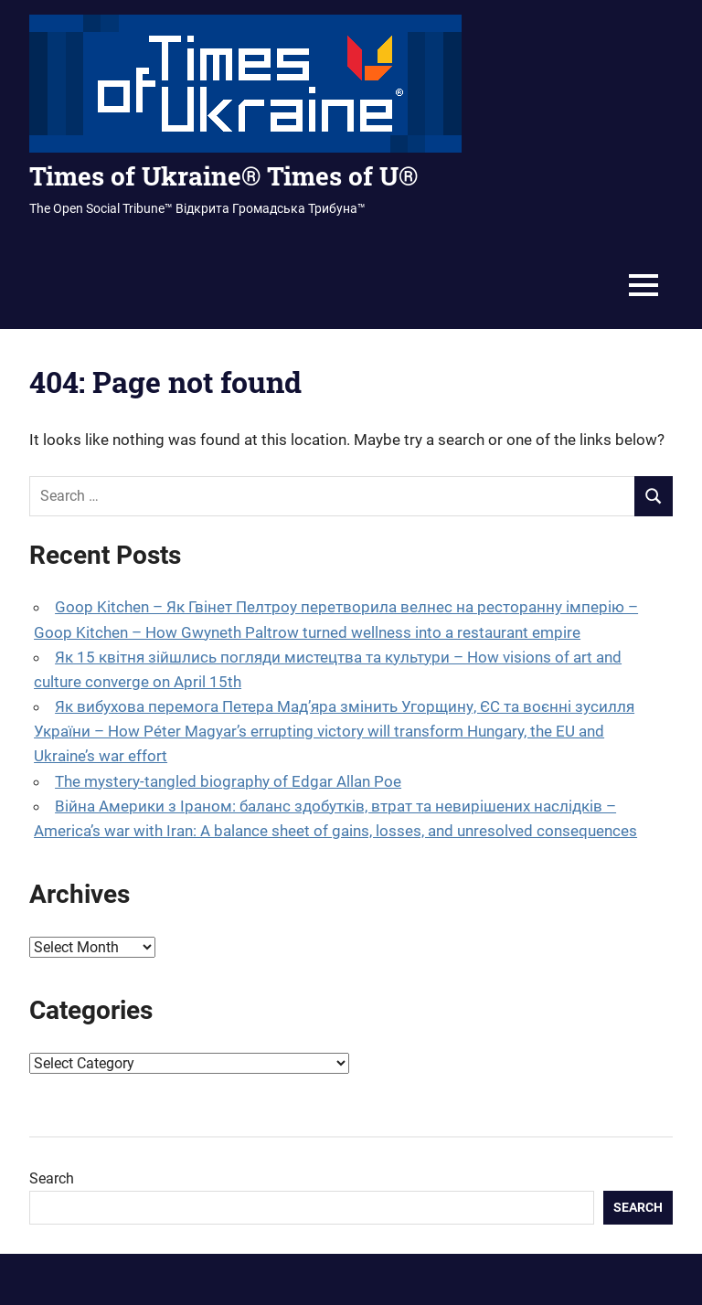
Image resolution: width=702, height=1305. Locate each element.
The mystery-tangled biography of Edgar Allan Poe (228, 781)
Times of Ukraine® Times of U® (223, 176)
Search (51, 1178)
